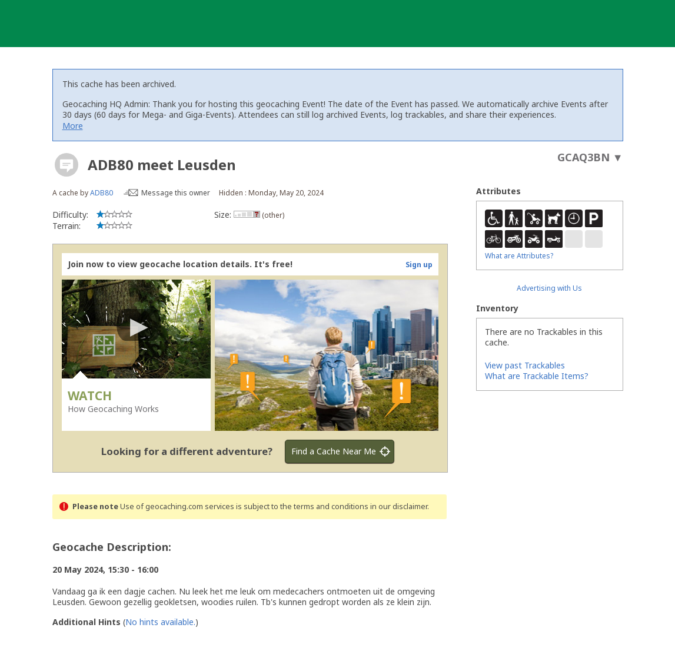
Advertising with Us (549, 288)
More (72, 125)
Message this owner (175, 193)
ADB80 (101, 193)
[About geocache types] (66, 165)
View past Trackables (525, 365)
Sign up (419, 265)
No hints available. (160, 621)
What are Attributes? (519, 256)
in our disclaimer (398, 506)
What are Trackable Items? (536, 375)
